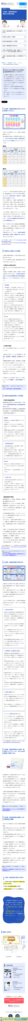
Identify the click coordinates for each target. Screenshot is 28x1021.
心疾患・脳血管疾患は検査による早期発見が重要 (14, 56)
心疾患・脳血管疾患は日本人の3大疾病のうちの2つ (14, 31)
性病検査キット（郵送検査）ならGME (8, 62)
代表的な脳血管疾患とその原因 (14, 41)
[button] (2, 941)
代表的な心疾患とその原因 (14, 37)
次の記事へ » (19, 956)
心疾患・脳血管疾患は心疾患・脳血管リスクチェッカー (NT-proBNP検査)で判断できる (14, 50)
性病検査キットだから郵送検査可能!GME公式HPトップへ (14, 1000)
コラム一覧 (19, 62)
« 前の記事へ (9, 956)
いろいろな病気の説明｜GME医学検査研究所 (12, 388)
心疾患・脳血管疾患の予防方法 (14, 45)
